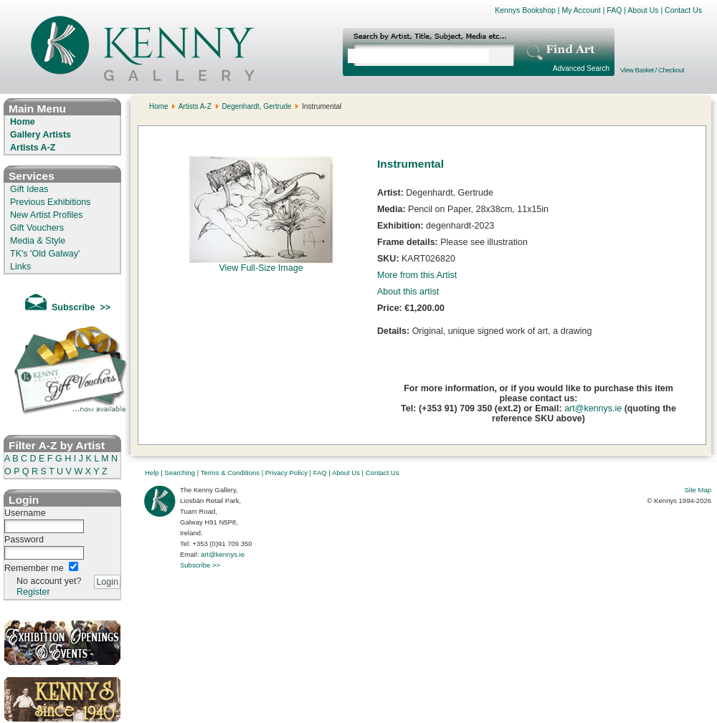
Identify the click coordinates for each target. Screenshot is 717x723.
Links (20, 267)
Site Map (698, 490)
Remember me (34, 568)
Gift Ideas (29, 189)
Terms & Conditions (230, 473)
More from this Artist (417, 275)
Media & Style (37, 241)
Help (152, 473)
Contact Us (683, 10)
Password (24, 540)
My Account (580, 10)
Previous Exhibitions (50, 202)
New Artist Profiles (46, 215)
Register (33, 592)
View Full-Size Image (261, 264)
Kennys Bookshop (525, 10)
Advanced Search (581, 68)
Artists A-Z (32, 148)
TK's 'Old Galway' (45, 254)
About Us (642, 10)
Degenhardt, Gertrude (256, 106)
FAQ (614, 10)
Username (25, 513)
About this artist (408, 292)
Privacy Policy (286, 473)
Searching (179, 473)
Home (22, 122)
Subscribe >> (200, 565)
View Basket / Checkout (652, 70)
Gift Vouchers (37, 228)
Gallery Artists (40, 135)
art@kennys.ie (593, 408)
